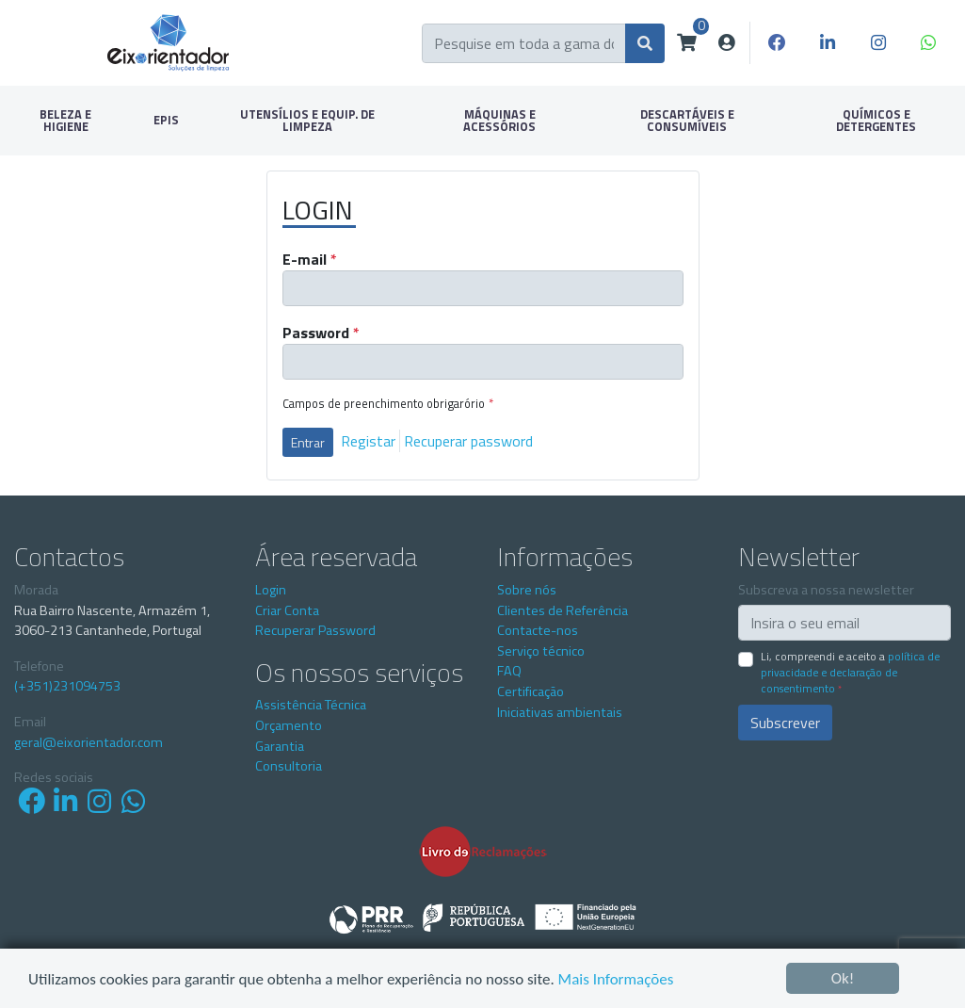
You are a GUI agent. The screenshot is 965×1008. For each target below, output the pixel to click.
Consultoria (288, 766)
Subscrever (785, 722)
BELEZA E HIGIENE (65, 120)
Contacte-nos (537, 630)
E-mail (309, 259)
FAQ (509, 670)
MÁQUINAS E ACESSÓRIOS (499, 120)
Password (321, 332)
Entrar (308, 442)
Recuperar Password (315, 630)
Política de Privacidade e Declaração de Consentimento (850, 672)
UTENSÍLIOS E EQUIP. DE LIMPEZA (307, 120)
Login (270, 589)
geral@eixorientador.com (88, 743)
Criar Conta (287, 610)
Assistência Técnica (310, 704)
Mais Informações (616, 980)
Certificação (530, 691)
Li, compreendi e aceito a (850, 672)
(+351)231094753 (67, 686)
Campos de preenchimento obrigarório (387, 404)
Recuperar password (468, 441)
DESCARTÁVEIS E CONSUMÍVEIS (687, 120)
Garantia (279, 746)
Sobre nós (526, 589)
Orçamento (288, 725)
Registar (368, 441)
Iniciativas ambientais (559, 712)
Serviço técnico (541, 651)
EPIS (166, 119)
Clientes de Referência (562, 610)
